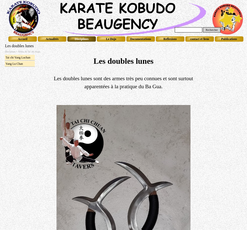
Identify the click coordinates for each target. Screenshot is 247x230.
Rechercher (212, 29)
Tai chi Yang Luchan (18, 57)
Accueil (23, 39)
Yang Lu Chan (14, 64)
